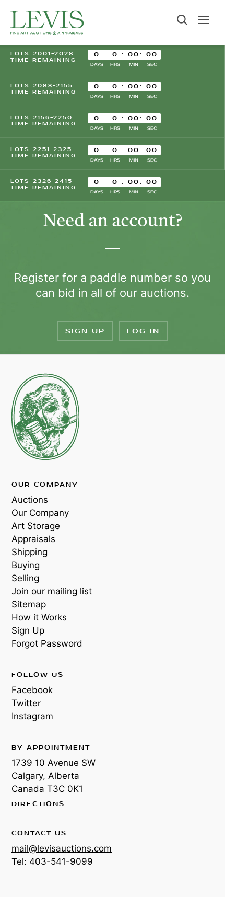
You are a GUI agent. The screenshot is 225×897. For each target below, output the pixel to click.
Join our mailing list (51, 591)
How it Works (39, 617)
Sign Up (85, 331)
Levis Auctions (47, 22)
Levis (45, 416)
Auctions (29, 499)
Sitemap (28, 604)
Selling (25, 578)
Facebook (32, 690)
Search (182, 20)
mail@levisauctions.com (61, 848)
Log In (143, 331)
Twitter (26, 703)
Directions (38, 804)
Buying (25, 565)
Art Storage (35, 526)
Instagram (32, 716)
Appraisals (33, 539)
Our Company (40, 513)
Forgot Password (46, 643)
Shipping (29, 552)
